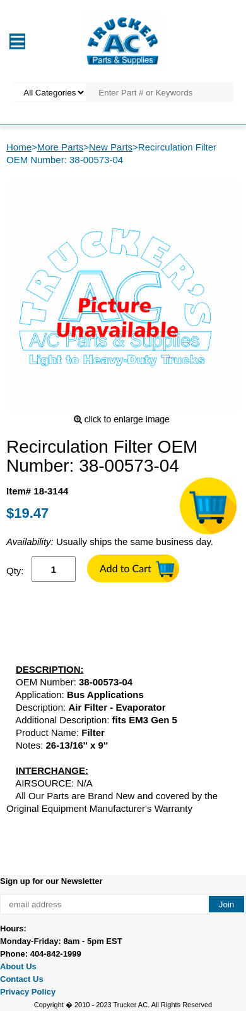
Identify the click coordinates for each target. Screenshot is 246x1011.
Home (19, 147)
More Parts (60, 147)
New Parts (110, 147)
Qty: (15, 570)
